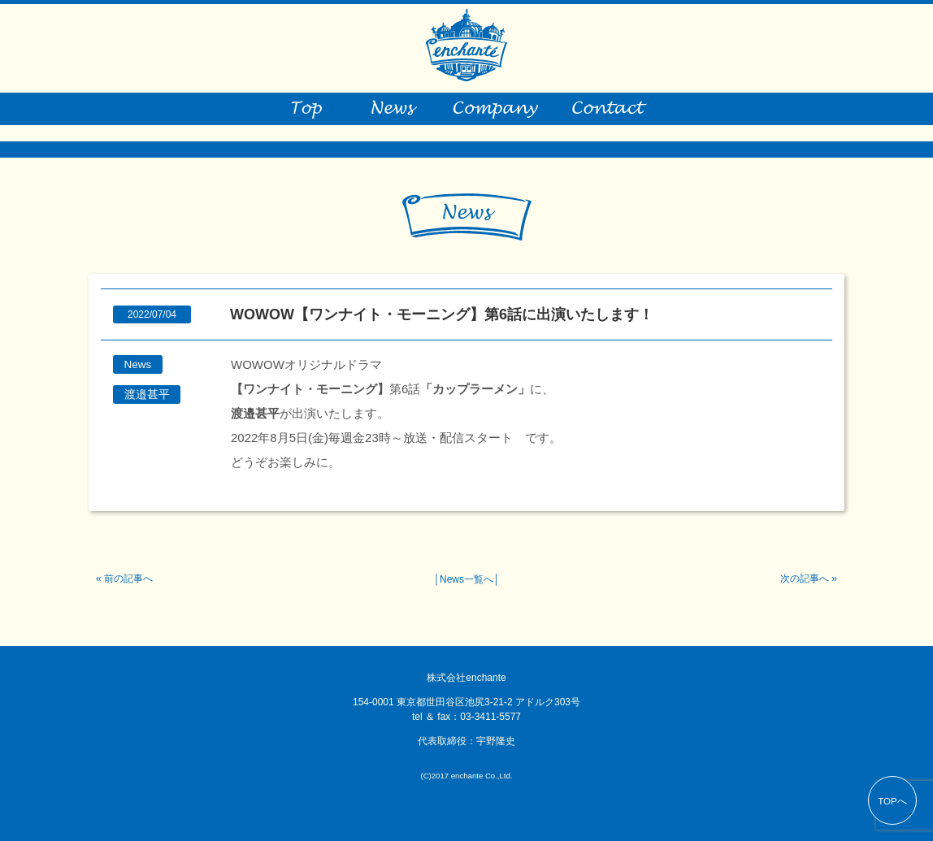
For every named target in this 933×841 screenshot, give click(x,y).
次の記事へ (804, 578)
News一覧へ (466, 579)
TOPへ (892, 801)
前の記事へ (128, 578)
